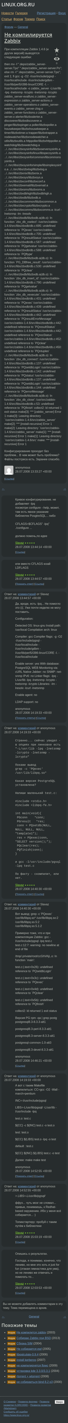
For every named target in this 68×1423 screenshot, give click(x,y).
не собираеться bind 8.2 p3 (35, 1381)
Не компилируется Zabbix (28, 37)
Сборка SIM (24, 1343)
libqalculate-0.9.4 (27, 1354)
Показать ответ (24, 583)
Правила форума (28, 1401)
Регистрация (46, 13)
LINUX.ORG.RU (18, 4)
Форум (18, 19)
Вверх (59, 1402)
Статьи (6, 19)
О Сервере (10, 1401)
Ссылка (9, 478)
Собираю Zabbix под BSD (34, 1338)
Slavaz (19, 542)
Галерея (21, 13)
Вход (62, 13)
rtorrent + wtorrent (28, 1376)
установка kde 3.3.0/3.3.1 (33, 1370)
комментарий (27, 594)
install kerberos (26, 1359)
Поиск (40, 19)
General (23, 27)
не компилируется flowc (32, 1365)
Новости (7, 13)
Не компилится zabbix (31, 1332)
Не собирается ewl (29, 1348)
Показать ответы (25, 718)
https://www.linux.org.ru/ (16, 1415)
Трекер (29, 19)
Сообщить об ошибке (16, 1411)
